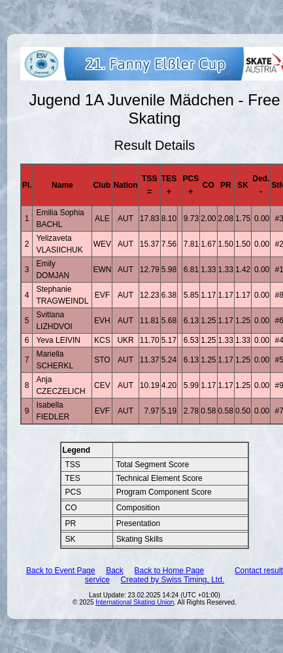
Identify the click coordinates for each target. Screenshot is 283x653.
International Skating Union (134, 602)
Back (115, 570)
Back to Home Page (169, 570)
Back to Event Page (60, 570)
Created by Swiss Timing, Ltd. (172, 579)
